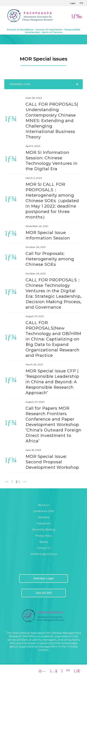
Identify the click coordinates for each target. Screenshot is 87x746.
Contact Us (43, 548)
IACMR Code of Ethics (43, 554)
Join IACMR (44, 593)
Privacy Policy (43, 535)
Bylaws (43, 541)
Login (72, 3)
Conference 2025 (43, 511)
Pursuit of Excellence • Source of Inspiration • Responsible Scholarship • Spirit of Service (43, 31)
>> (24, 481)
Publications (43, 523)
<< (6, 481)
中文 (81, 3)
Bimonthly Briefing (43, 529)
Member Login (43, 578)
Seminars (43, 517)
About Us (43, 505)
